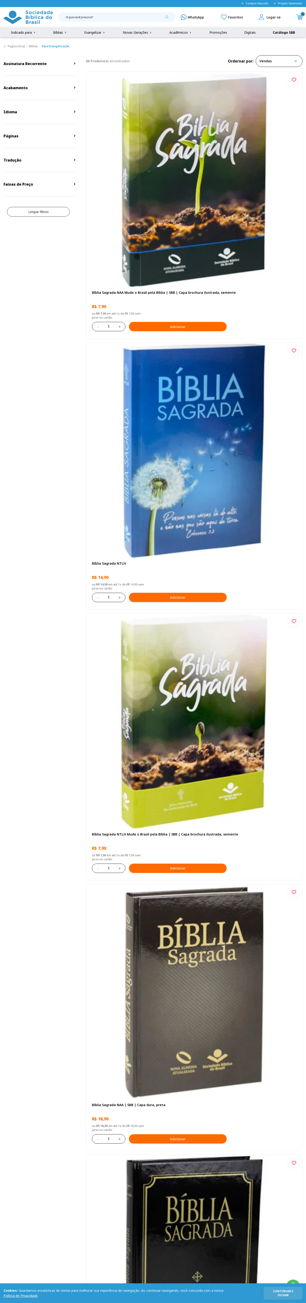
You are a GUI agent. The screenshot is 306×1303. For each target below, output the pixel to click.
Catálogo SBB (284, 32)
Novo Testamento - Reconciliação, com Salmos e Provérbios (119, 396)
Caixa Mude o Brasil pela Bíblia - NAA (190, 1015)
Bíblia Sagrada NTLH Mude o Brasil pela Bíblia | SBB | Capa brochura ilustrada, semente (266, 149)
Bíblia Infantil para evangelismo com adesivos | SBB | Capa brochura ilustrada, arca (118, 520)
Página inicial (16, 46)
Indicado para (23, 32)
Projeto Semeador (287, 3)
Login (110, 1193)
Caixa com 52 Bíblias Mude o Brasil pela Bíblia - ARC (119, 891)
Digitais (250, 32)
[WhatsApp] (192, 17)
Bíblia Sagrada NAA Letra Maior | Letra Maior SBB (191, 520)
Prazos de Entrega (57, 1219)
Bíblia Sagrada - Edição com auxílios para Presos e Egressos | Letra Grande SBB (267, 891)
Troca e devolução (57, 1210)
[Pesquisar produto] (168, 18)
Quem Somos (14, 1193)
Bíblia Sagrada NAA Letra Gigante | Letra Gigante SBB (266, 396)
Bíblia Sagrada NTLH (181, 146)
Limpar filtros (38, 212)
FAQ (7, 1201)
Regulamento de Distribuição (65, 1201)
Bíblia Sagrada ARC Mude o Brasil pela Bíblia (264, 272)
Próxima (214, 1079)
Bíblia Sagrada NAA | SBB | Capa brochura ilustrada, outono (117, 767)
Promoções (218, 32)
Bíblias (60, 32)
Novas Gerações (137, 32)
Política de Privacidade (21, 1295)
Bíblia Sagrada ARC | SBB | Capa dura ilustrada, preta (190, 272)
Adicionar (139, 181)
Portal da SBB (14, 1210)
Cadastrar (253, 1154)
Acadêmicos (180, 32)
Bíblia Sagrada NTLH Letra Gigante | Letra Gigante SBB (266, 520)
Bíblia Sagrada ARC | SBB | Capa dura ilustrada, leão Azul (190, 643)
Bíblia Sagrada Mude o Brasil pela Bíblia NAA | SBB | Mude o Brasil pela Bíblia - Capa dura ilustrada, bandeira (265, 644)
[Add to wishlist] (148, 79)
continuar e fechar (283, 1293)
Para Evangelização (55, 46)
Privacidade (52, 1193)
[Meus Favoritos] (232, 17)
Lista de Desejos (119, 1210)
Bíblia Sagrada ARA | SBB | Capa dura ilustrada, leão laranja (190, 891)
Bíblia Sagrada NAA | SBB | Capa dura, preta (117, 272)
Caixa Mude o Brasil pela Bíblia (189, 765)
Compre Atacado (255, 3)
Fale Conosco (160, 1193)
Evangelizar (95, 32)
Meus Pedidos (117, 1201)
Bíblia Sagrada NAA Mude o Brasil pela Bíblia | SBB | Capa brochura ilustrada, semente (118, 149)
